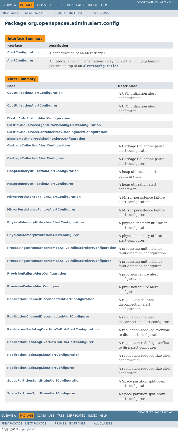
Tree (60, 5)
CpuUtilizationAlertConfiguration (35, 92)
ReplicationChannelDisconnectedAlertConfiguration (51, 299)
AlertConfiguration (23, 52)
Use (51, 5)
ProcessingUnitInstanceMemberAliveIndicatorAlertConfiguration (61, 247)
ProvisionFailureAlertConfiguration (36, 273)
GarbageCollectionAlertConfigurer (36, 158)
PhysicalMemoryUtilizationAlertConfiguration (45, 222)
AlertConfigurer (20, 60)
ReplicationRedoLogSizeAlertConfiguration (43, 354)
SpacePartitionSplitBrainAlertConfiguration (43, 380)
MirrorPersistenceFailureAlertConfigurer (41, 209)
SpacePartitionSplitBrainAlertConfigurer (41, 393)
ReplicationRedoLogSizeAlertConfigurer (40, 367)
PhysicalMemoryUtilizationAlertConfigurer (43, 235)
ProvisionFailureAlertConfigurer (34, 286)
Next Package (35, 13)
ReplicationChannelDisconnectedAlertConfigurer (48, 316)
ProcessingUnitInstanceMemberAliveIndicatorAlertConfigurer (59, 260)
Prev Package (11, 13)
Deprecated (76, 5)
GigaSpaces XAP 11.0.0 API (155, 1)
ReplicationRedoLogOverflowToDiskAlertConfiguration (53, 329)
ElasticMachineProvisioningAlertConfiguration (46, 138)
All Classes (103, 13)
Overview (8, 5)
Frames (60, 13)
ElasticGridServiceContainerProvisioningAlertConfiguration (57, 132)
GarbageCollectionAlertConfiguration (38, 145)
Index (92, 5)
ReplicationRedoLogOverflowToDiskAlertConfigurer (50, 342)
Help (103, 5)
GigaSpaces (27, 429)
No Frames (77, 13)
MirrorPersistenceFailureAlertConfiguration (44, 196)
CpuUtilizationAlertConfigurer (32, 105)
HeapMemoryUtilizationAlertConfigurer (40, 183)
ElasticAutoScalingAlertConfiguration (38, 118)
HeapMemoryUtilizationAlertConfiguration (43, 171)
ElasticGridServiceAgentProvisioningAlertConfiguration (54, 125)
